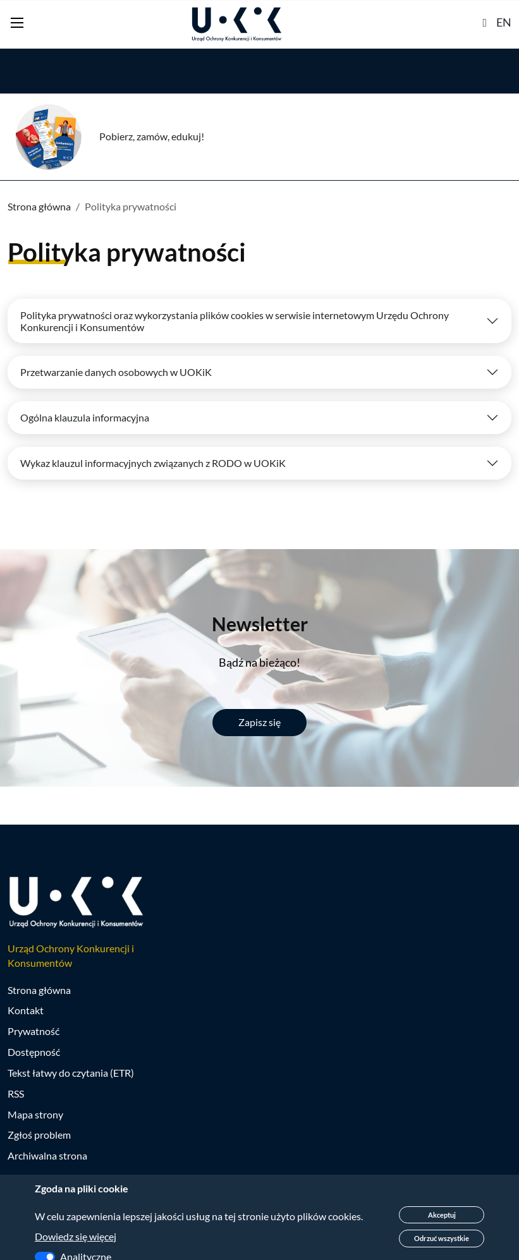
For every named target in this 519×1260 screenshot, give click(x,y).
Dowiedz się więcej (75, 1236)
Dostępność (34, 1052)
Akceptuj (442, 1215)
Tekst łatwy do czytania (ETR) (71, 1073)
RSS (16, 1093)
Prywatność (33, 1031)
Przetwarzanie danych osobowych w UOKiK (116, 372)
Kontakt (26, 1010)
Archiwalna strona (47, 1155)
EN (503, 22)
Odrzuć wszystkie (441, 1238)
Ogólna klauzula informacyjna (84, 417)
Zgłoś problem (39, 1135)
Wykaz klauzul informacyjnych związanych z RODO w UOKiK (153, 463)
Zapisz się (259, 722)
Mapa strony (35, 1114)
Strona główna (39, 206)
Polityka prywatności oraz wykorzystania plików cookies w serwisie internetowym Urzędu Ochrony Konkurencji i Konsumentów (234, 321)
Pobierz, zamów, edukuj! (151, 136)
